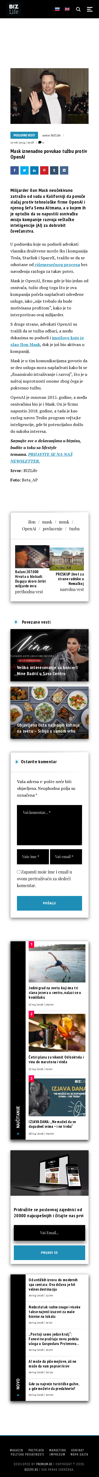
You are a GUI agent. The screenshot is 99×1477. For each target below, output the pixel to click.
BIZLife (56, 135)
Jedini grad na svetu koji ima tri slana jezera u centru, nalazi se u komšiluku (55, 992)
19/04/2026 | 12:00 (41, 1295)
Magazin (16, 1450)
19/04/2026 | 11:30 (40, 1322)
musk (64, 522)
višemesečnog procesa (57, 264)
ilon (31, 522)
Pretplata (36, 1450)
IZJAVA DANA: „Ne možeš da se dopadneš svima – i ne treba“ (52, 1124)
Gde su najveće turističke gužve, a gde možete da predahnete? (54, 1386)
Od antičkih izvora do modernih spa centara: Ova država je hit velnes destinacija (53, 1284)
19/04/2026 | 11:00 (41, 1349)
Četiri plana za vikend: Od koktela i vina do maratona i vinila (56, 1059)
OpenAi (29, 528)
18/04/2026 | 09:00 (41, 1133)
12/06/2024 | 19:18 (22, 142)
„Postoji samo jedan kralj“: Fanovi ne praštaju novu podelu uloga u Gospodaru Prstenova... (54, 1339)
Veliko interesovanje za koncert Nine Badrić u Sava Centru (47, 670)
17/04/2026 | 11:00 (40, 1069)
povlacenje (53, 528)
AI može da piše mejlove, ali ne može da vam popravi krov (52, 1364)
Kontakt (77, 1450)
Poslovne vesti (24, 135)
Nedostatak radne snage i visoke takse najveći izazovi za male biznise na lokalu (54, 1311)
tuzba (74, 528)
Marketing (57, 1450)
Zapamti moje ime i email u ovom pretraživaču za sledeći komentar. (44, 878)
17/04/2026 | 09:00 (41, 1004)
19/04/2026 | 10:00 (41, 1394)
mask (47, 522)
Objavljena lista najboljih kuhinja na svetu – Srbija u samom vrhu (48, 728)
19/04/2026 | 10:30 (41, 1372)
